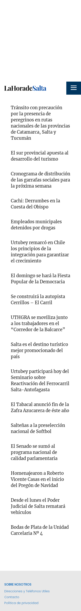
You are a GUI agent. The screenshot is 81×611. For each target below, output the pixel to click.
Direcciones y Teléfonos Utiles (27, 591)
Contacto (11, 597)
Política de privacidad (21, 603)
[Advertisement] (40, 41)
